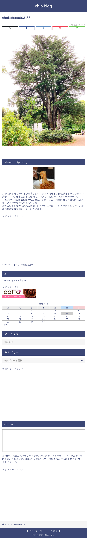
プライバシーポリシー (38, 531)
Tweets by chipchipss (14, 280)
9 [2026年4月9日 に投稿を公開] (43, 314)
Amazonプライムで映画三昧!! (18, 264)
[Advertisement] (43, 238)
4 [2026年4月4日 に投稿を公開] (67, 311)
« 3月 (5, 325)
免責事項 (54, 531)
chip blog (43, 6)
